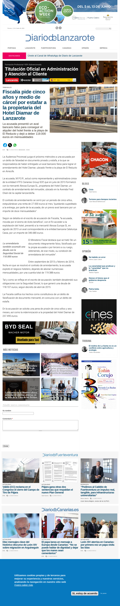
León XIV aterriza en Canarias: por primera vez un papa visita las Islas (97, 544)
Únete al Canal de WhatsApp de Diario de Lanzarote (55, 55)
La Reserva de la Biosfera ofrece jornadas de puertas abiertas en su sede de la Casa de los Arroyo (21, 395)
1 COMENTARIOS (97, 498)
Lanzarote (30, 48)
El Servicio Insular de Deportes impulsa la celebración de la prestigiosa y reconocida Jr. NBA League (59, 394)
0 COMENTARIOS (13, 150)
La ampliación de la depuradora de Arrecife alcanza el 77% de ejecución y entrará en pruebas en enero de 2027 (21, 369)
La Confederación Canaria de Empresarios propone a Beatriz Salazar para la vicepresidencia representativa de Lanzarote (59, 369)
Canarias (66, 48)
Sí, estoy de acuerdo (84, 593)
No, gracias (104, 593)
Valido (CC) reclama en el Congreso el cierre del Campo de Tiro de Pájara (21, 489)
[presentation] (20, 438)
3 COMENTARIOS (13, 495)
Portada (12, 48)
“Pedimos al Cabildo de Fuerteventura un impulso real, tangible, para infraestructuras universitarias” (98, 491)
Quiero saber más (23, 585)
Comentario (8, 419)
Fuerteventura (48, 48)
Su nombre (7, 411)
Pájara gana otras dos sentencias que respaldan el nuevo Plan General (57, 489)
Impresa (103, 48)
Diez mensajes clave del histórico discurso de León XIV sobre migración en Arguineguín (21, 544)
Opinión (85, 48)
